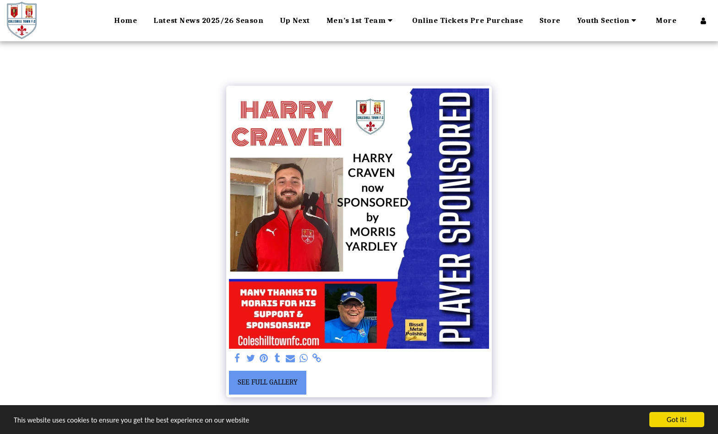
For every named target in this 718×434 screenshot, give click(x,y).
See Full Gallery (268, 382)
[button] (361, 20)
